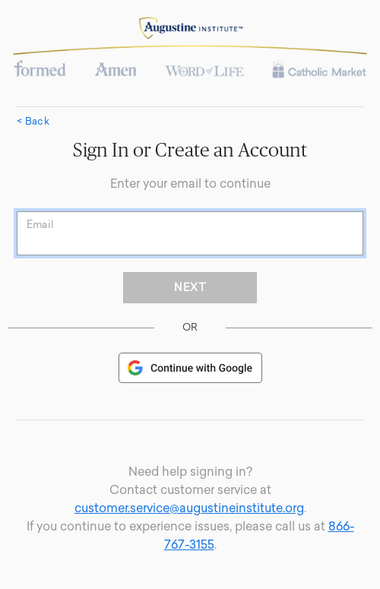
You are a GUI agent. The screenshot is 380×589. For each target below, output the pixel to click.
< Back (33, 121)
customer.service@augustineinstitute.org (189, 508)
